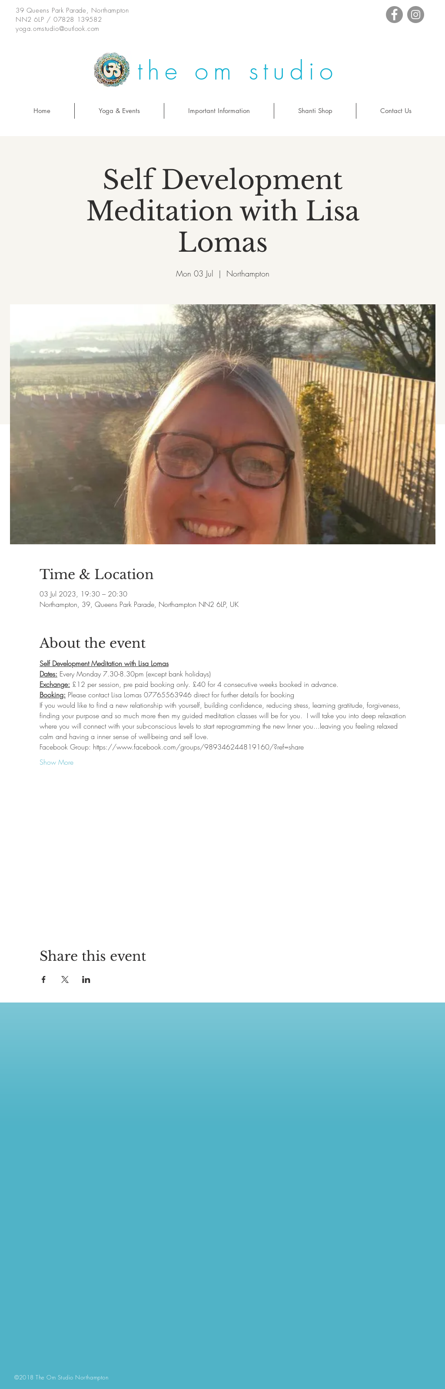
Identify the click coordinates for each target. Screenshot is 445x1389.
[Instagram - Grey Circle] (415, 14)
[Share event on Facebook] (44, 979)
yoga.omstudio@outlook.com (58, 28)
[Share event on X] (65, 979)
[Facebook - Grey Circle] (394, 14)
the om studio (237, 70)
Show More (56, 762)
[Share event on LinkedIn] (86, 979)
